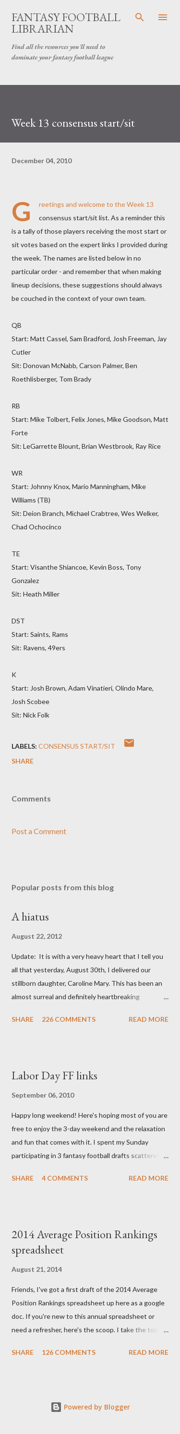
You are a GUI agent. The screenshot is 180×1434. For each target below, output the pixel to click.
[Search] (139, 17)
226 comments (69, 1019)
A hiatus (30, 916)
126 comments (69, 1352)
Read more (148, 1019)
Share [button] (23, 761)
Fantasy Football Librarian (66, 23)
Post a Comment (39, 831)
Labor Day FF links (54, 1075)
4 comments (65, 1178)
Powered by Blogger (90, 1406)
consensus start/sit (76, 746)
